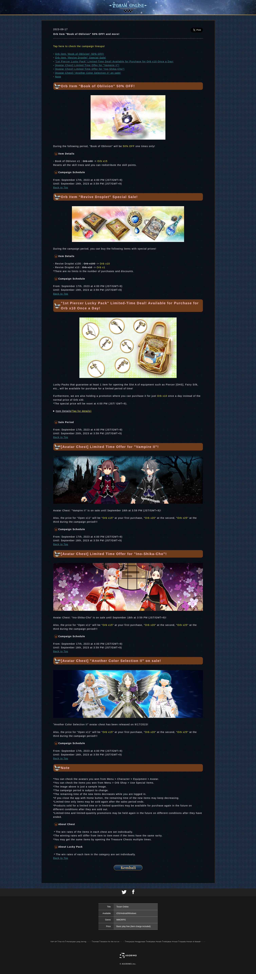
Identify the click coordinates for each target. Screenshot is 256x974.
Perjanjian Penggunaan (135, 941)
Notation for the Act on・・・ (112, 941)
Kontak (96, 941)
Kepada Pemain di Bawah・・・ (193, 941)
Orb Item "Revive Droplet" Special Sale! (80, 57)
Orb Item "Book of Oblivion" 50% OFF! (79, 54)
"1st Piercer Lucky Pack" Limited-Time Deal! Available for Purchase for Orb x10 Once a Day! (114, 61)
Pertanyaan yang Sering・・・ (79, 941)
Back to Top (60, 187)
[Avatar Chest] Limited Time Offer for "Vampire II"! (87, 65)
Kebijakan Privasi (171, 941)
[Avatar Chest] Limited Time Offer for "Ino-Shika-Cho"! (90, 69)
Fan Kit (62, 941)
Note (58, 76)
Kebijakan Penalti (154, 941)
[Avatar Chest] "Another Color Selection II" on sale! (88, 72)
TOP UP (53, 941)
